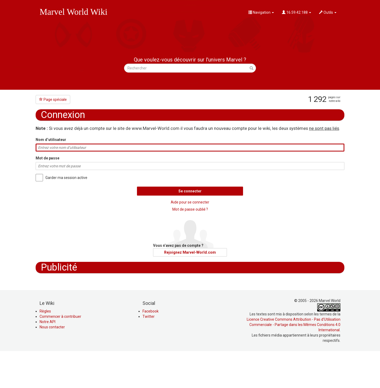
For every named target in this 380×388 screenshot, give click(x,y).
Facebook (150, 347)
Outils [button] (327, 12)
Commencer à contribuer (60, 352)
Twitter (148, 352)
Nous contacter (52, 363)
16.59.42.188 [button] (296, 12)
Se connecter (190, 191)
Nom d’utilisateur (51, 140)
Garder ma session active (66, 178)
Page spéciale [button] (53, 99)
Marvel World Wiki (73, 12)
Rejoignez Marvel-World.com (190, 252)
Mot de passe (47, 158)
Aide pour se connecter (190, 202)
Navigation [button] (261, 12)
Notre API (47, 357)
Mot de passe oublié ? (190, 209)
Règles (45, 347)
